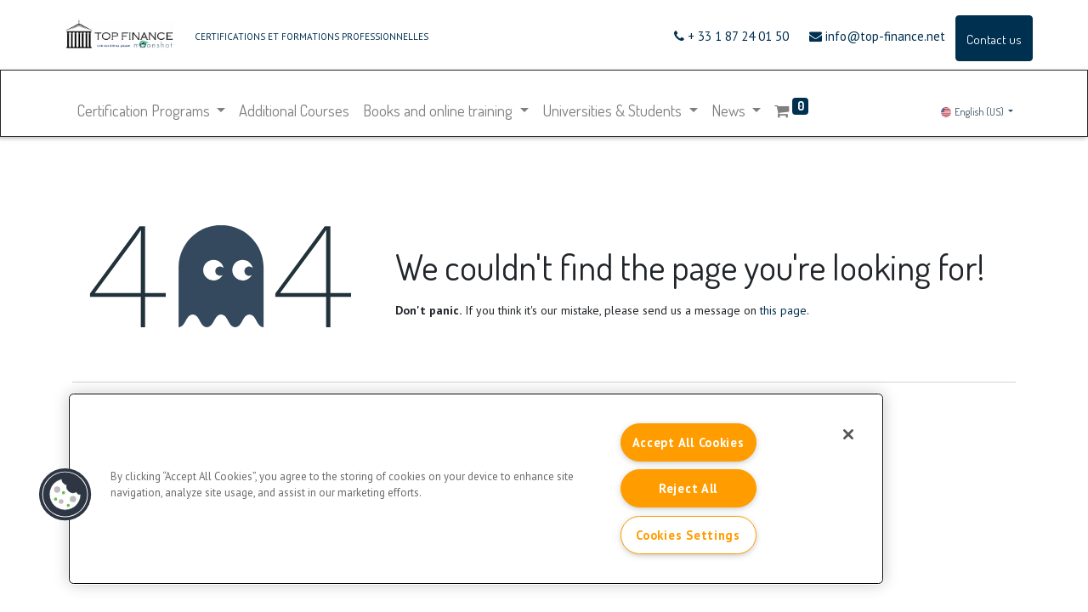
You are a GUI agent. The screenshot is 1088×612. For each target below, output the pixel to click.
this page (783, 310)
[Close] (848, 434)
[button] (65, 495)
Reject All (688, 488)
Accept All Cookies (688, 442)
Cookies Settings (688, 535)
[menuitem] (297, 110)
